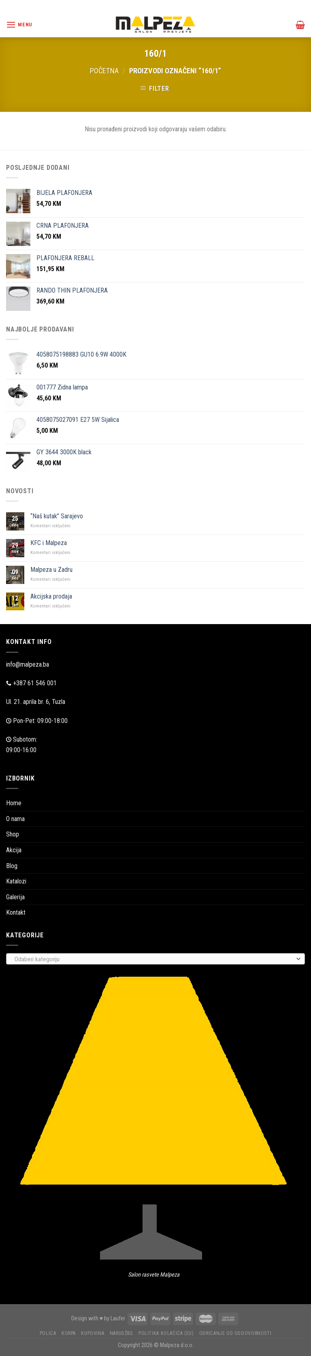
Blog (11, 866)
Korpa (69, 1333)
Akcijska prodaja (51, 596)
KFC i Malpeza (48, 543)
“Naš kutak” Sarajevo (56, 516)
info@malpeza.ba (27, 664)
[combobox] (155, 959)
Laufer (118, 1318)
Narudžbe (121, 1333)
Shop (12, 834)
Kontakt (16, 912)
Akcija (13, 850)
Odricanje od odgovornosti (235, 1333)
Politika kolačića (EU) (166, 1333)
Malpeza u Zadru (51, 569)
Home (13, 803)
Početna (104, 70)
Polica (48, 1333)
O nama (15, 819)
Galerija (15, 897)
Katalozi (16, 881)
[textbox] (153, 959)
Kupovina (92, 1333)
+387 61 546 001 (35, 683)
